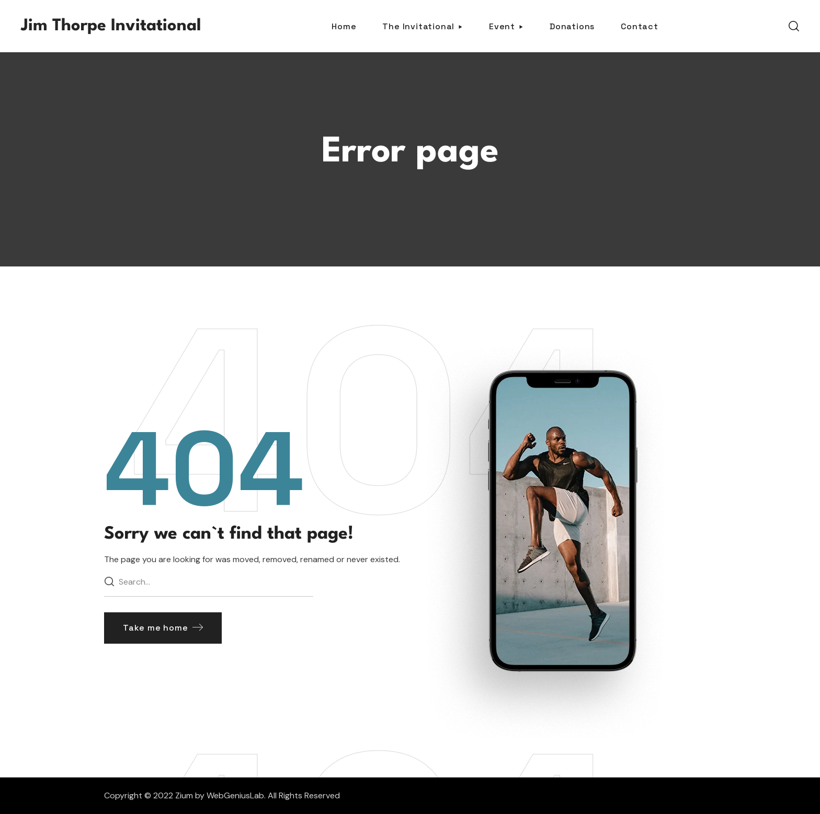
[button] (794, 26)
